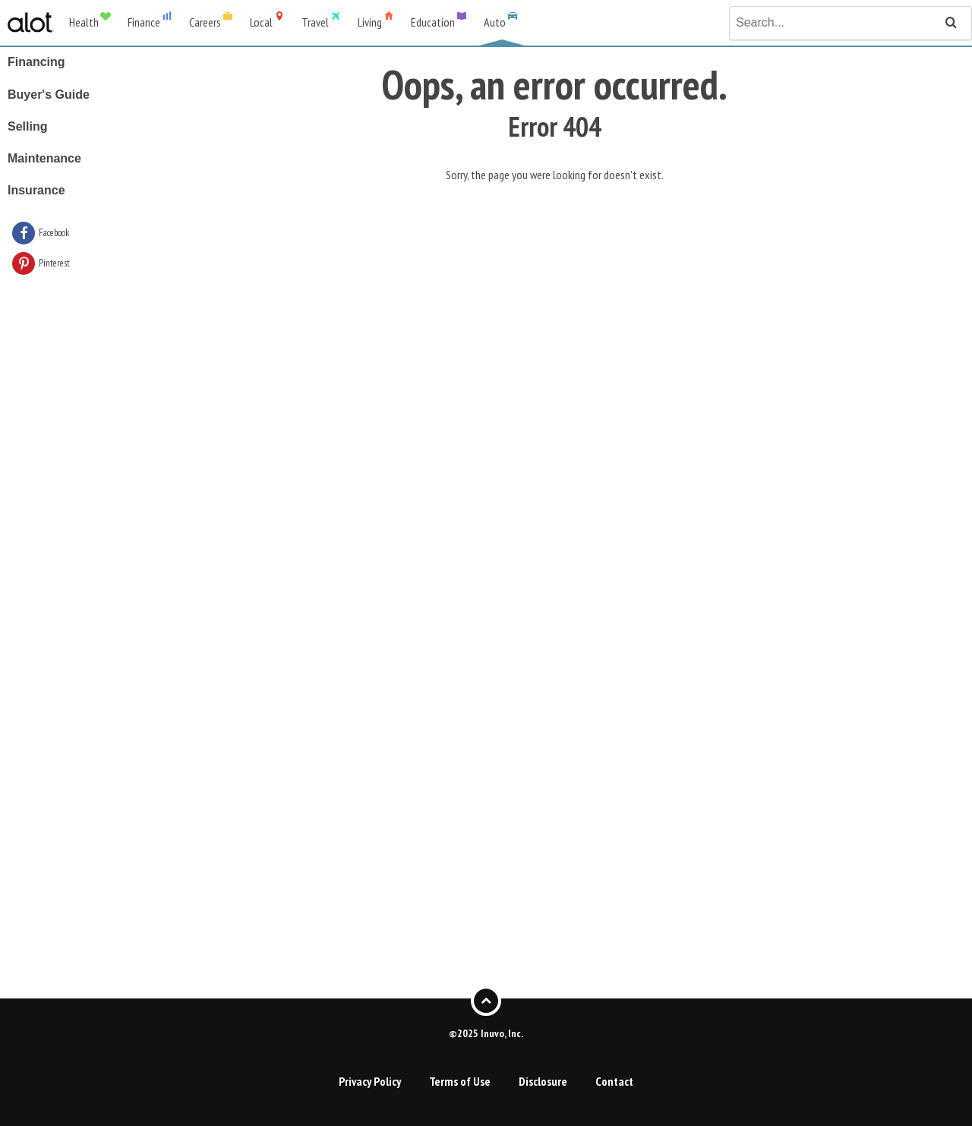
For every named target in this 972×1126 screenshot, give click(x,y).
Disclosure (543, 1081)
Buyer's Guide (49, 94)
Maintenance (44, 158)
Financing (36, 61)
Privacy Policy (370, 1081)
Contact (614, 1081)
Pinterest (54, 263)
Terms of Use (460, 1081)
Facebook (54, 232)
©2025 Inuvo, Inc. (486, 1032)
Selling (27, 126)
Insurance (36, 190)
